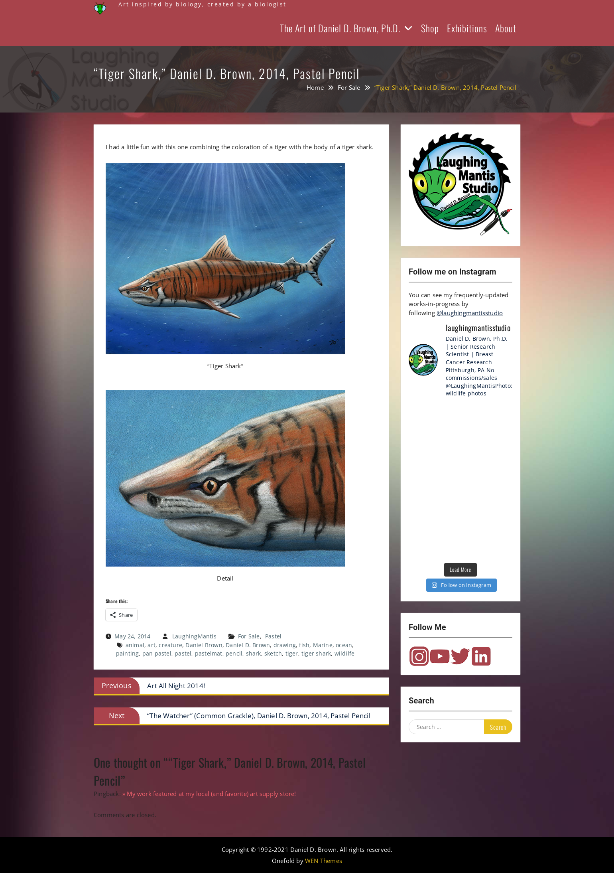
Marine (323, 645)
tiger (291, 653)
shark (253, 653)
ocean (344, 645)
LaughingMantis (194, 636)
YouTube (439, 656)
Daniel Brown (203, 645)
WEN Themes (323, 861)
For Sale (249, 636)
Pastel (273, 636)
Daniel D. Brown (248, 645)
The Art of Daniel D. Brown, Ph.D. (340, 28)
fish (304, 645)
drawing (285, 645)
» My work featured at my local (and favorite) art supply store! (209, 794)
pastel (183, 653)
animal (135, 645)
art (151, 645)
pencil (234, 653)
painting (127, 653)
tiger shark (316, 653)
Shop (430, 28)
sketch (273, 653)
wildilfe (345, 653)
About (505, 28)
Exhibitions (467, 28)
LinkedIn (481, 656)
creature (170, 645)
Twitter (460, 656)
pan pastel (156, 653)
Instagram (419, 656)
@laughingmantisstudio (470, 313)
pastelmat (208, 653)
